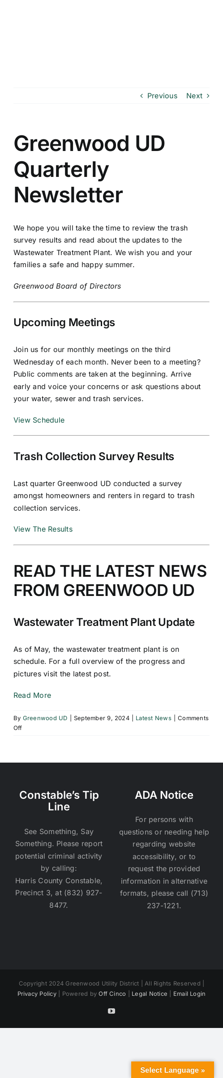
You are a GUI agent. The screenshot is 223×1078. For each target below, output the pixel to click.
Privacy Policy (36, 993)
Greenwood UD (45, 717)
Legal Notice (149, 993)
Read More (32, 695)
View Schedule (38, 419)
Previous (162, 95)
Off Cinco (112, 993)
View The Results (43, 528)
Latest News (154, 717)
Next (194, 95)
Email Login (189, 993)
